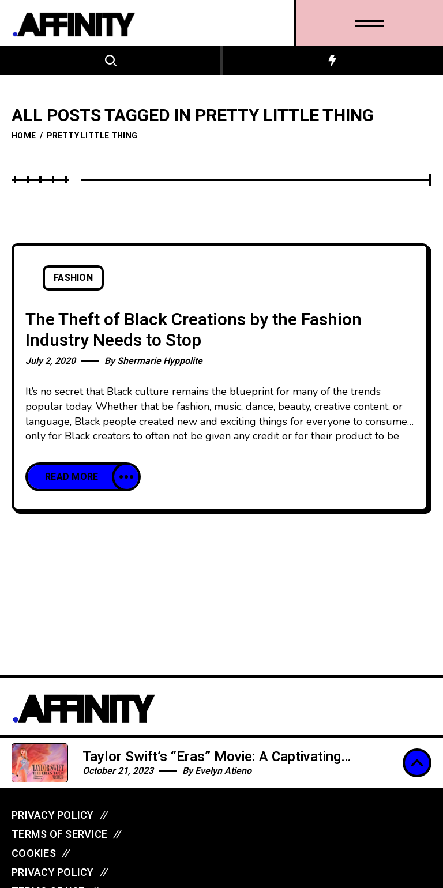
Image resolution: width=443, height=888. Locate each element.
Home (24, 136)
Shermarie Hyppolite (159, 361)
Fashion (73, 278)
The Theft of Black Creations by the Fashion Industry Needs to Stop (193, 330)
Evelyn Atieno (223, 771)
